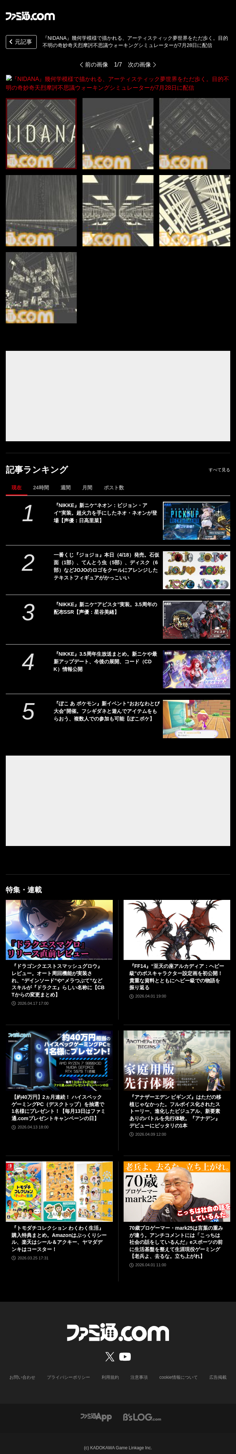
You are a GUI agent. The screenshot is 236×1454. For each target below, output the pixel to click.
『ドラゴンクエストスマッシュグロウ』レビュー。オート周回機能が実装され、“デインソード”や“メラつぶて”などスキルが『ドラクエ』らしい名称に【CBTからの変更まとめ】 (58, 972)
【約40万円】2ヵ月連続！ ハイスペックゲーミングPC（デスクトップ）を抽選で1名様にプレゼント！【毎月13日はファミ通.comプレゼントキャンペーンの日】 (59, 1099)
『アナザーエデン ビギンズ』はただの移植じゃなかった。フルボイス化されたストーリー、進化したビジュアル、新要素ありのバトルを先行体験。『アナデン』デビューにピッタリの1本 (175, 1102)
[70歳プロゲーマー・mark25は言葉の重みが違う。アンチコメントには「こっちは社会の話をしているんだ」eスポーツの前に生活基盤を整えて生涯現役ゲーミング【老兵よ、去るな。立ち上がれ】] (177, 1183)
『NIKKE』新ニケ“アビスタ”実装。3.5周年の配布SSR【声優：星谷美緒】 (105, 599)
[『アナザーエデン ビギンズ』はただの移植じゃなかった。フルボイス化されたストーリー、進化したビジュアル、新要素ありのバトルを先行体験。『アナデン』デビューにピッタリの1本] (177, 1052)
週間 (66, 479)
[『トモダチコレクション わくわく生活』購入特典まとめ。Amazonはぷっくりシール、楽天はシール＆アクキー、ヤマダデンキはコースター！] (59, 1183)
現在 (17, 479)
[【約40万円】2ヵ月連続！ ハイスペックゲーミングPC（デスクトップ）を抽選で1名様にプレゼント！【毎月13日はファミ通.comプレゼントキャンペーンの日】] (59, 1052)
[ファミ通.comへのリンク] (30, 16)
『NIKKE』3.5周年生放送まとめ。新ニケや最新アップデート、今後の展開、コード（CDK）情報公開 (105, 652)
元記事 (20, 42)
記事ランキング (37, 461)
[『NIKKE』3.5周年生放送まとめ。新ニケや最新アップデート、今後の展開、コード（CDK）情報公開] (196, 661)
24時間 (41, 479)
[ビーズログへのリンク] (142, 1408)
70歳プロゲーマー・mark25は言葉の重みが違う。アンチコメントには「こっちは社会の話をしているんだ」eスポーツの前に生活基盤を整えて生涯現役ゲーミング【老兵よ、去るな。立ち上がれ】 (176, 1233)
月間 (87, 479)
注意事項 (139, 1368)
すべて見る (219, 461)
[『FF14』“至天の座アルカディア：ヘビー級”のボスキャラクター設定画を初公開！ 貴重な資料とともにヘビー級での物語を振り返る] (177, 921)
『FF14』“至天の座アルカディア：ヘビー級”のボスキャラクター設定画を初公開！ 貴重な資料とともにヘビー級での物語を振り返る (176, 968)
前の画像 (96, 64)
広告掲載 (218, 1368)
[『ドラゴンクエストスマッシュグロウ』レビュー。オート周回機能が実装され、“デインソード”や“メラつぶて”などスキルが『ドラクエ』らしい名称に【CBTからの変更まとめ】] (59, 921)
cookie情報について (178, 1368)
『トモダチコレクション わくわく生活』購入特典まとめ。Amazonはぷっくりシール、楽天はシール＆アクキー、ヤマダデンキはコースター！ (59, 1229)
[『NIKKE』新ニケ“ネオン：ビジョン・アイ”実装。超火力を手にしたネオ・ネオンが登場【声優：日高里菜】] (196, 512)
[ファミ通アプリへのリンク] (96, 1408)
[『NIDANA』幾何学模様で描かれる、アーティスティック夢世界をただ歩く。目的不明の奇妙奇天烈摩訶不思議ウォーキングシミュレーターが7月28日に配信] (41, 125)
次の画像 (139, 64)
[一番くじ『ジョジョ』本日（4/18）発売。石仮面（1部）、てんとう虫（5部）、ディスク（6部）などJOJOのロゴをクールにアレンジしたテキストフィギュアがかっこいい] (196, 562)
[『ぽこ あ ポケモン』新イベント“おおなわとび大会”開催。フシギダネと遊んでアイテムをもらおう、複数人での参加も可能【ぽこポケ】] (196, 710)
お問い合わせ (22, 1368)
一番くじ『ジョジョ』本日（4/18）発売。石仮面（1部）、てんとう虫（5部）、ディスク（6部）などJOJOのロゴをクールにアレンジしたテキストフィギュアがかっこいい (106, 557)
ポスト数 (114, 479)
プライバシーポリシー (68, 1368)
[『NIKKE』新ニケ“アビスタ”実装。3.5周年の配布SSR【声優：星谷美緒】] (196, 611)
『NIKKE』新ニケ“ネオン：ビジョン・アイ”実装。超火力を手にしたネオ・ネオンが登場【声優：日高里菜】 (105, 504)
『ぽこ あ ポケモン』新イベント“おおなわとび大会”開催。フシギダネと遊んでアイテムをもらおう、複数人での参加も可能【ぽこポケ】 (107, 702)
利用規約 (110, 1368)
